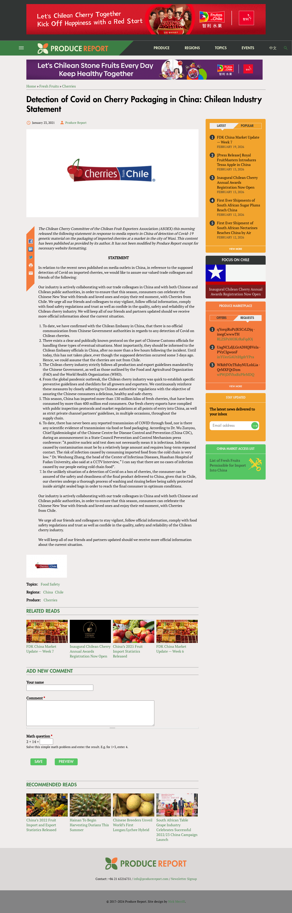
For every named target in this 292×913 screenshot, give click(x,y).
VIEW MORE (235, 249)
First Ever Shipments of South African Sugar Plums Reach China (238, 205)
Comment (35, 698)
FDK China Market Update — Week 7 (41, 649)
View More (235, 386)
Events (248, 48)
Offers (222, 318)
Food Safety (50, 584)
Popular (247, 125)
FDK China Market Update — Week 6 (171, 649)
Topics (221, 48)
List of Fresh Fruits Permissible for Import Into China (228, 465)
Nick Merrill (176, 901)
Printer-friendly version (30, 265)
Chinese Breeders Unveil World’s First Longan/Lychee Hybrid (132, 825)
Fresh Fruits (49, 86)
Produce (162, 48)
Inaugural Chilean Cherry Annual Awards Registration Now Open (90, 651)
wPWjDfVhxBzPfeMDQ (235, 374)
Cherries (69, 86)
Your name (35, 682)
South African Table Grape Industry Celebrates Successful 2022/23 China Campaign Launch (177, 830)
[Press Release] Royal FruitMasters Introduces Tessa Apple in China (236, 160)
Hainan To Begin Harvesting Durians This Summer (89, 825)
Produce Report (76, 123)
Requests (247, 318)
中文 (273, 48)
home (136, 48)
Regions (192, 48)
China (48, 592)
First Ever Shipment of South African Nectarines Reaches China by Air (237, 227)
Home (31, 86)
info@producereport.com (151, 879)
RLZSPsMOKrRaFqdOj (235, 339)
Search (285, 48)
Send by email (30, 273)
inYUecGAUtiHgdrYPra (235, 356)
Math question (39, 736)
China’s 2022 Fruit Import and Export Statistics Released (41, 825)
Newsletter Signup (184, 879)
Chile (59, 592)
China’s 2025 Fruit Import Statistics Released (128, 651)
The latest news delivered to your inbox (232, 411)
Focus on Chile (235, 260)
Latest (221, 125)
